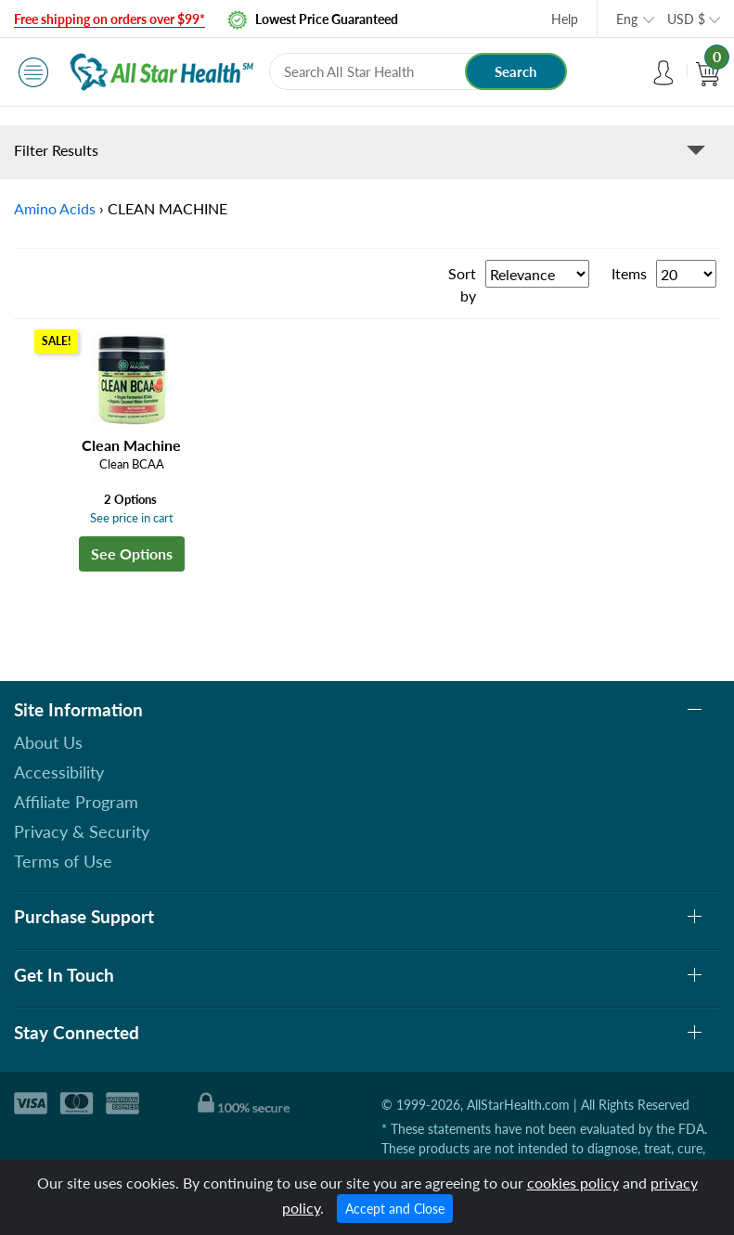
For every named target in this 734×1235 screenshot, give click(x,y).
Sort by (462, 284)
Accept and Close (394, 1208)
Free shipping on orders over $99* (109, 19)
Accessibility (59, 772)
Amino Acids (55, 208)
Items (629, 273)
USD (686, 19)
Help (564, 19)
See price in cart (132, 517)
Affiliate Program (76, 801)
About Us (48, 742)
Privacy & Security (81, 831)
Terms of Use (63, 861)
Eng (626, 19)
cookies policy (573, 1182)
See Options (132, 553)
